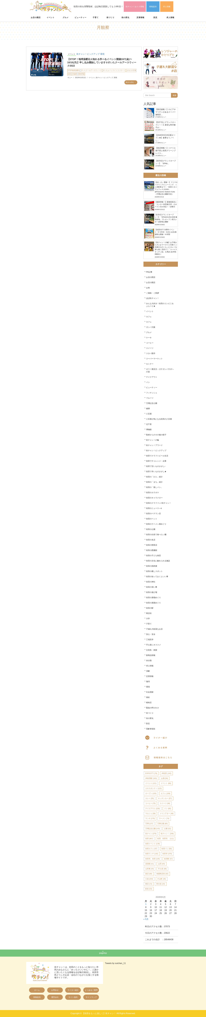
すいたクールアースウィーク (91, 70)
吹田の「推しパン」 (154, 487)
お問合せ (55, 990)
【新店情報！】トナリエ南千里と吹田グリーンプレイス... (165, 150)
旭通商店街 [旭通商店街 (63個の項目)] (162, 874)
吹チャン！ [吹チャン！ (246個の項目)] (167, 834)
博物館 (149, 429)
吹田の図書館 (151, 550)
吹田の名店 (150, 540)
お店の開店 (36, 17)
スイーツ (149, 348)
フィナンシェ (151, 393)
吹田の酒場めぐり (153, 597)
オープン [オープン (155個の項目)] (150, 793)
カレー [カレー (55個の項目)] (149, 798)
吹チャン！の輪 (152, 440)
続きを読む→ (131, 82)
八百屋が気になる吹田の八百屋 (159, 419)
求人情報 (166, 7)
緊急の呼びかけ (152, 708)
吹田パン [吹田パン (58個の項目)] (166, 849)
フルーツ (149, 398)
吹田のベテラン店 (153, 513)
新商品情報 (150, 655)
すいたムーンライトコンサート (114, 70)
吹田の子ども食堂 (153, 555)
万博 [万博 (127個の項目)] (149, 824)
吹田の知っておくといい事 (157, 576)
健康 (148, 408)
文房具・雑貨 (151, 650)
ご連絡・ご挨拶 (152, 293)
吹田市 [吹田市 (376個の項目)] (167, 854)
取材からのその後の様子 (156, 435)
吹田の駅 (149, 608)
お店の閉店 (150, 277)
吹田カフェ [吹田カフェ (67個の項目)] (151, 849)
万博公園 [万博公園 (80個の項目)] (162, 824)
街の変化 (125, 17)
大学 (148, 618)
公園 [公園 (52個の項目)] (167, 829)
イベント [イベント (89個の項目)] (166, 783)
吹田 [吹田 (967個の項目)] (149, 839)
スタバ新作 (150, 353)
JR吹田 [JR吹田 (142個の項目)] (166, 773)
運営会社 (55, 997)
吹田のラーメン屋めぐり (156, 524)
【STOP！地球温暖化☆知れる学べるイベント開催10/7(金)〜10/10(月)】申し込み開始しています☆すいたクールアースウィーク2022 (101, 62)
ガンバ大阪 (150, 327)
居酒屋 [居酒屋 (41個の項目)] (149, 864)
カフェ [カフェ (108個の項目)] (165, 793)
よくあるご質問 (91, 990)
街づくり (110, 17)
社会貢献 (149, 692)
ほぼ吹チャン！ (152, 298)
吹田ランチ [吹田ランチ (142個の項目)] (151, 854)
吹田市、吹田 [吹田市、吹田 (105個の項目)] (152, 859)
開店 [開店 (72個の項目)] (148, 884)
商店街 (149, 613)
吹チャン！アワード (154, 445)
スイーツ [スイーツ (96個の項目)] (165, 803)
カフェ (149, 317)
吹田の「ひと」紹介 (154, 477)
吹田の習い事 (151, 587)
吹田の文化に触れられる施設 (158, 561)
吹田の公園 (150, 529)
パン (148, 382)
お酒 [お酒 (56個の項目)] (164, 778)
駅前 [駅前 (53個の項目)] (148, 889)
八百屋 (149, 414)
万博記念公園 (151, 403)
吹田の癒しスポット (154, 571)
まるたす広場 (131, 70)
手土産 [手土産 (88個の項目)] (162, 869)
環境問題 (81, 74)
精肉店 (149, 702)
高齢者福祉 (150, 729)
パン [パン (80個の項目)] (167, 808)
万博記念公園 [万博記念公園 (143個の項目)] (152, 829)
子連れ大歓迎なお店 (154, 629)
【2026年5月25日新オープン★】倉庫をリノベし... (165, 137)
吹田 (69, 74)
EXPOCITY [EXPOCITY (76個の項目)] (151, 773)
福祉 (148, 697)
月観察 (74, 74)
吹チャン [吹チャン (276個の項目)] (150, 834)
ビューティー (80, 17)
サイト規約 (73, 997)
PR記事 (149, 272)
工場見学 (149, 639)
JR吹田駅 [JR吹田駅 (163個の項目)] (151, 778)
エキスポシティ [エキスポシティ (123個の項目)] (153, 788)
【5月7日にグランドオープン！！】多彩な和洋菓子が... (165, 125)
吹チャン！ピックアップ (88, 54)
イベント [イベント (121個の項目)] (150, 783)
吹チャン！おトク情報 (135, 7)
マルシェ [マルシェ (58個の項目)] (150, 813)
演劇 (148, 671)
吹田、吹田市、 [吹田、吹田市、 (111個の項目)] (165, 839)
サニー (70, 77)
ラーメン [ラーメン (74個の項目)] (164, 818)
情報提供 (153, 7)
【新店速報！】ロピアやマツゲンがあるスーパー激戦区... (165, 112)
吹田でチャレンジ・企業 (156, 461)
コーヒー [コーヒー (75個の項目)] (150, 803)
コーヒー (149, 343)
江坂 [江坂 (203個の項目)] (149, 879)
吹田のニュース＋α (154, 508)
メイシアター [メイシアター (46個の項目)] (166, 813)
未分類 (149, 660)
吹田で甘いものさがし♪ (155, 466)
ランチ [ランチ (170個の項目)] (150, 818)
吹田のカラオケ (152, 492)
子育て (96, 17)
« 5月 (145, 919)
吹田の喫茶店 (151, 545)
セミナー (149, 364)
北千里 (149, 424)
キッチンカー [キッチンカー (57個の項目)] (165, 798)
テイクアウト (151, 377)
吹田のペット (151, 519)
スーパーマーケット (154, 359)
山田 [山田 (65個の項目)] (161, 864)
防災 (155, 17)
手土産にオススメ (153, 645)
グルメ (66, 17)
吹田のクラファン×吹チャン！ (158, 503)
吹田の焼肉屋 (151, 566)
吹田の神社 (150, 582)
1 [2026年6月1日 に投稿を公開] (145, 904)
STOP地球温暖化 (74, 70)
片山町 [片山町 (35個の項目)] (161, 879)
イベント (51, 17)
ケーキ (149, 338)
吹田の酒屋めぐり (153, 603)
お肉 (148, 288)
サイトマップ (91, 997)
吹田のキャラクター (154, 498)
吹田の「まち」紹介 (154, 482)
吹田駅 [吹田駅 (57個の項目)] (168, 859)
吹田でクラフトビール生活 (157, 456)
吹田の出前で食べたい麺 (156, 534)
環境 (102, 54)
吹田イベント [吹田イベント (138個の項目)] (152, 844)
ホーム (37, 990)
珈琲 (148, 681)
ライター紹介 (73, 990)
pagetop (103, 953)
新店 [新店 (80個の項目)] (148, 874)
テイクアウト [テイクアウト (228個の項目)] (152, 808)
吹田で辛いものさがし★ (156, 471)
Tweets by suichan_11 (115, 963)
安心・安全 (150, 634)
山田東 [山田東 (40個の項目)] (149, 869)
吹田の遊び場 (151, 592)
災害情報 (140, 17)
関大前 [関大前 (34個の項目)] (160, 884)
